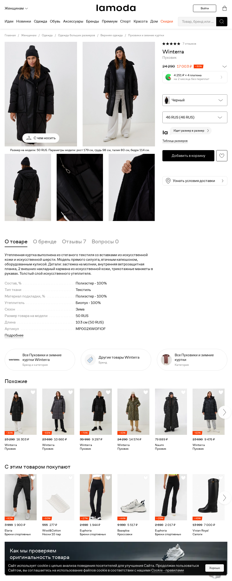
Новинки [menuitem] (23, 21)
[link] (116, 8)
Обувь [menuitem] (55, 21)
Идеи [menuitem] (9, 21)
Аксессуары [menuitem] (73, 21)
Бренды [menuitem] (92, 21)
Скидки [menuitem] (167, 21)
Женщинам (16, 8)
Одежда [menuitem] (40, 21)
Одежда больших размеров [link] (76, 35)
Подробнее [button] (14, 335)
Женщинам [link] (28, 35)
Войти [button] (205, 8)
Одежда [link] (47, 35)
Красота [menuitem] (141, 21)
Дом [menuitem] (154, 21)
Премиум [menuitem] (109, 21)
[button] (221, 21)
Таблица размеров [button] (175, 141)
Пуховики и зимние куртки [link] (146, 35)
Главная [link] (10, 35)
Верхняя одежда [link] (111, 35)
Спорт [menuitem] (125, 21)
